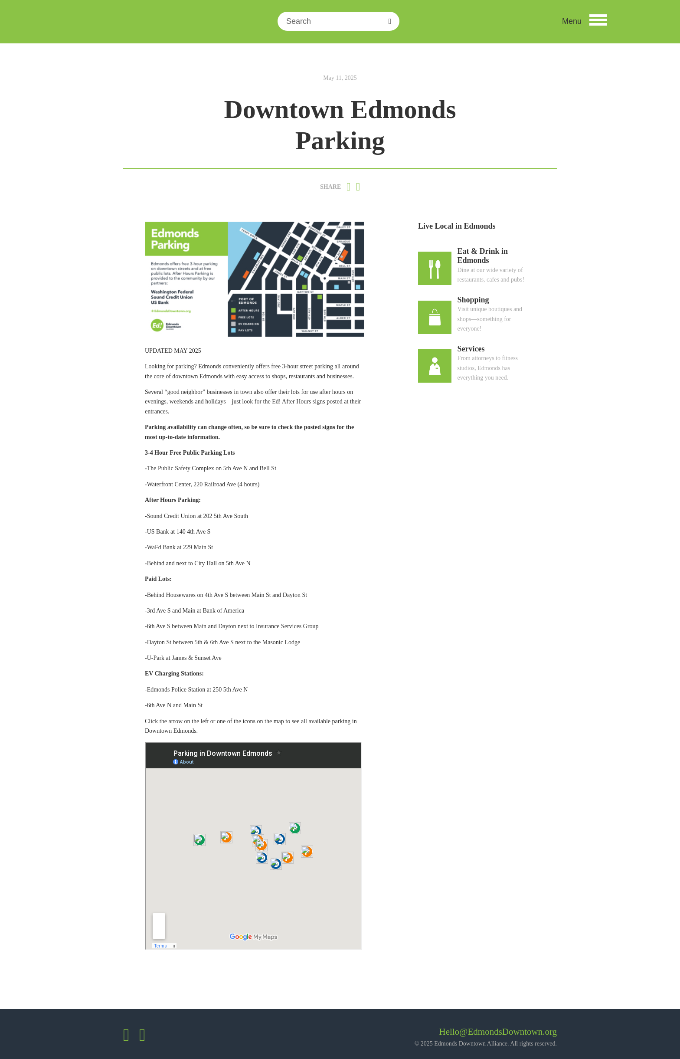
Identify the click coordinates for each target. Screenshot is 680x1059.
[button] (584, 21)
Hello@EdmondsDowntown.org (498, 1031)
